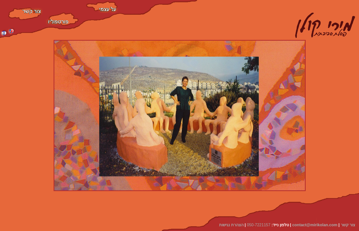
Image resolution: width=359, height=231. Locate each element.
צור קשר (24, 10)
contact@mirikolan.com (314, 225)
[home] (325, 26)
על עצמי (102, 3)
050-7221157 (258, 225)
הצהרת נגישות (231, 225)
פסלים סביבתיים (63, 15)
